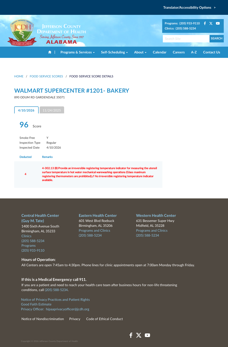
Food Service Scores (46, 76)
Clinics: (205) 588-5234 (180, 28)
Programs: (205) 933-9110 (182, 23)
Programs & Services (78, 52)
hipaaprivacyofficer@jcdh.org (67, 309)
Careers (179, 52)
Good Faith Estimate (36, 304)
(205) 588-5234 (32, 241)
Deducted (25, 157)
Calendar (159, 52)
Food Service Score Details (91, 76)
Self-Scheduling (114, 52)
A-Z (194, 52)
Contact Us (211, 52)
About (140, 52)
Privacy (74, 319)
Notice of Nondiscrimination (42, 319)
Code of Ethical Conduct (104, 319)
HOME (18, 76)
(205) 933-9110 (32, 250)
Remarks (47, 157)
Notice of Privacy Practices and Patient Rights (55, 299)
